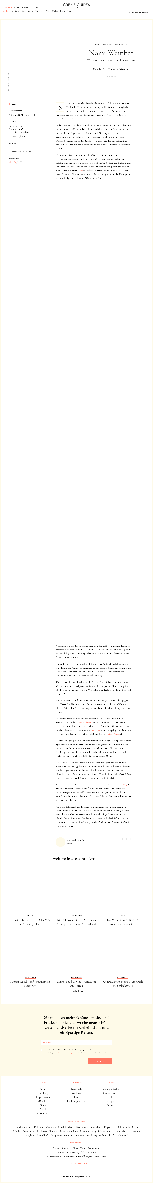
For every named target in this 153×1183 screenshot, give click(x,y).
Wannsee (80, 1135)
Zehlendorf (121, 1135)
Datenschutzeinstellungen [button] (77, 1156)
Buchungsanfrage (76, 1101)
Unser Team (79, 1148)
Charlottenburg (23, 1127)
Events (60, 1152)
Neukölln (28, 1131)
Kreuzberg (96, 1127)
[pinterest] (79, 1170)
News (110, 1105)
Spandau (135, 1131)
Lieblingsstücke (110, 1089)
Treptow (68, 1135)
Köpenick (109, 1127)
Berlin (7, 12)
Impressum (100, 1156)
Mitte (135, 1127)
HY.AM (90, 1177)
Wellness (76, 1093)
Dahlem (38, 1127)
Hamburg (17, 12)
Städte (8, 7)
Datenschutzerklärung (65, 1053)
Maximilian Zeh (99, 69)
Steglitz (29, 1135)
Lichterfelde (123, 1127)
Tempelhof (42, 1135)
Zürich (57, 12)
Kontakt (66, 1148)
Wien (49, 12)
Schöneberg (121, 1131)
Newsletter (94, 1148)
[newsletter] (85, 1170)
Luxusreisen (23, 7)
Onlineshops (110, 1093)
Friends (92, 1152)
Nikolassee (42, 1131)
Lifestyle (39, 7)
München (41, 12)
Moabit (17, 1131)
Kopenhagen (28, 12)
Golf (110, 1097)
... (10, 147)
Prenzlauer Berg (69, 1131)
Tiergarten (56, 1135)
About (56, 1148)
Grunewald (82, 1127)
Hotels (76, 1097)
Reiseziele (76, 1089)
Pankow (53, 1131)
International (67, 12)
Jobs (83, 1152)
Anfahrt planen (18, 136)
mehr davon (78, 991)
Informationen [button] (76, 1142)
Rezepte (110, 1101)
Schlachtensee (105, 1131)
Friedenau (50, 1127)
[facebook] (67, 1170)
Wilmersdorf (106, 1135)
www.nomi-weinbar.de (21, 151)
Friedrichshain (66, 1127)
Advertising (72, 1152)
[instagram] (73, 1170)
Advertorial (111, 76)
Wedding (92, 1135)
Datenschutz (54, 1156)
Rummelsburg (88, 1131)
